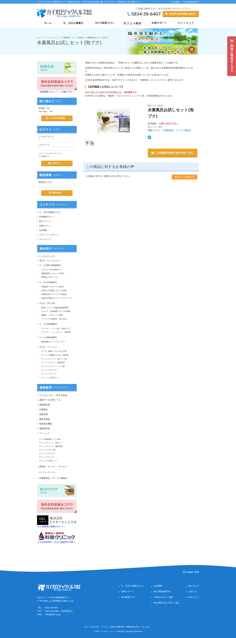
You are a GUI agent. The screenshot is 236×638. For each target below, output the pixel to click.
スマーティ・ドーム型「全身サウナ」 (56, 328)
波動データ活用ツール (50, 400)
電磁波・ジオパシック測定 (52, 315)
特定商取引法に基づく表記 (166, 602)
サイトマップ (45, 239)
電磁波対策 (44, 428)
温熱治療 (43, 414)
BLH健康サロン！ (47, 217)
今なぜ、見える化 (47, 303)
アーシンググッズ (48, 374)
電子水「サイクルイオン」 (51, 260)
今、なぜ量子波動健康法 (50, 265)
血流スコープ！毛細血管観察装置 (54, 308)
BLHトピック (45, 221)
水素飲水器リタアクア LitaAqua (54, 294)
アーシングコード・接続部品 (53, 362)
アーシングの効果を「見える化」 (54, 319)
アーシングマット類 (47, 450)
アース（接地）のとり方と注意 (54, 351)
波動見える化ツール (49, 277)
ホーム (39, 38)
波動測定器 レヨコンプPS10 (52, 273)
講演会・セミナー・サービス (53, 466)
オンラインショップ (52, 38)
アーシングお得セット (50, 378)
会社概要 (175, 2)
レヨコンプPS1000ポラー (51, 270)
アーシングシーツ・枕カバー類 (54, 359)
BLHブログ (193, 586)
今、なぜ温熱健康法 (48, 324)
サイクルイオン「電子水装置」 (54, 395)
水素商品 (43, 409)
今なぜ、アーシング (48, 347)
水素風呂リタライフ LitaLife (52, 287)
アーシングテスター (49, 370)
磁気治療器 (44, 419)
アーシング (44, 433)
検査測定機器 (45, 423)
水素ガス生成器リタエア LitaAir (54, 290)
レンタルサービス (47, 256)
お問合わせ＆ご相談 (163, 597)
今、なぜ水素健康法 (48, 282)
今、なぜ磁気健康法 (48, 337)
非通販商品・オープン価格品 (73, 38)
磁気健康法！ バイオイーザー (53, 342)
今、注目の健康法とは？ (50, 212)
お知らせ (192, 591)
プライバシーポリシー (49, 235)
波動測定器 (44, 404)
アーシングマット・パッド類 (53, 366)
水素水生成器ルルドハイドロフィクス (56, 298)
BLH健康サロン (128, 597)
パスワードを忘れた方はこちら (50, 153)
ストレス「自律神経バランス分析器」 (56, 311)
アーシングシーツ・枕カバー (51, 443)
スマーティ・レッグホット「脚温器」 (56, 332)
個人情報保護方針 (191, 2)
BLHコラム (193, 597)
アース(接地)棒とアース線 (49, 439)
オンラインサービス (47, 472)
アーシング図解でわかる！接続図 (54, 355)
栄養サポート (45, 226)
